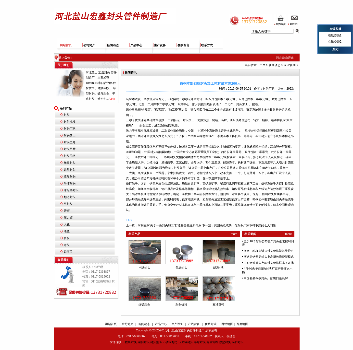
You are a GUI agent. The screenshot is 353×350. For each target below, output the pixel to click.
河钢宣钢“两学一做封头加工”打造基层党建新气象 (170, 225)
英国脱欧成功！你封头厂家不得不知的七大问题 (245, 225)
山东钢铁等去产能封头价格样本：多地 (269, 263)
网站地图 (227, 324)
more (234, 234)
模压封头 (131, 342)
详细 (112, 99)
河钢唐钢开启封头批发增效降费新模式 (269, 256)
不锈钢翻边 (170, 342)
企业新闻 (290, 65)
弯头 (67, 245)
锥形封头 (70, 169)
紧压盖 (68, 252)
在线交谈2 (334, 41)
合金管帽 (212, 342)
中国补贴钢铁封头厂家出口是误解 (266, 278)
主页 (262, 65)
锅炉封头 (237, 342)
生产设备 (160, 45)
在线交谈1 (334, 35)
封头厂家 (70, 128)
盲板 (67, 238)
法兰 (67, 231)
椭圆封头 (70, 162)
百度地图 (242, 324)
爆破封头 (144, 304)
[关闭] (335, 49)
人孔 (67, 224)
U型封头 (218, 267)
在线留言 (183, 45)
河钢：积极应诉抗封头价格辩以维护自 (269, 251)
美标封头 (181, 267)
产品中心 (136, 45)
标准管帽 (218, 304)
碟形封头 (70, 176)
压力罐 (68, 217)
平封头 (68, 204)
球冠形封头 (71, 190)
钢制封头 (144, 342)
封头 (67, 115)
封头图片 (70, 149)
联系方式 (207, 45)
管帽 (67, 210)
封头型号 (70, 142)
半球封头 (70, 183)
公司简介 (89, 45)
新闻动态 (113, 45)
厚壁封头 (225, 342)
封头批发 (70, 121)
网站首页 (66, 45)
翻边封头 (70, 197)
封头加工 (70, 135)
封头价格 (70, 156)
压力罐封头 (185, 342)
